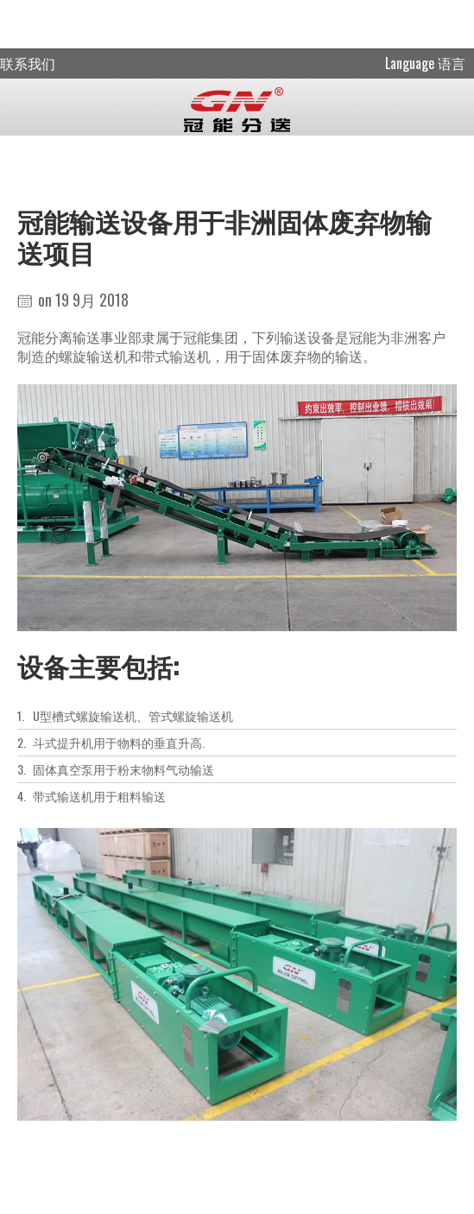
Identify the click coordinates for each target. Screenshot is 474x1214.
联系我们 (27, 63)
